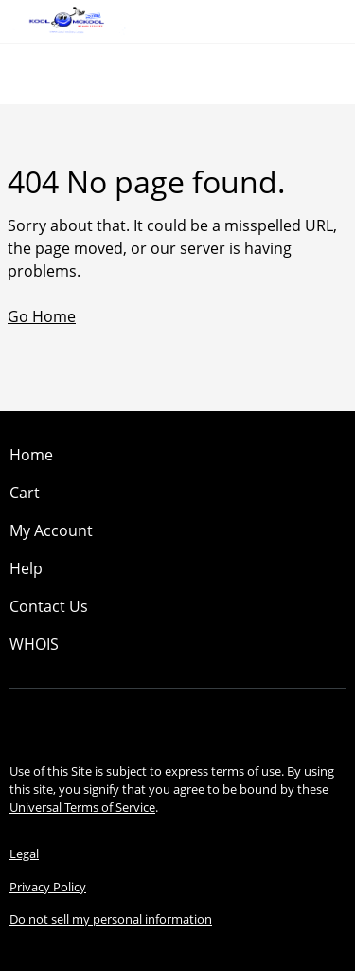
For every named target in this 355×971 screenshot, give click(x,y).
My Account (51, 530)
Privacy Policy (47, 886)
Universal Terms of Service (82, 807)
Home (31, 454)
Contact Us (48, 606)
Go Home (42, 316)
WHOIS (34, 644)
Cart (24, 492)
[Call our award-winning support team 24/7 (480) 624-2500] (309, 21)
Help (26, 568)
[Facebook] (147, 720)
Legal (24, 853)
